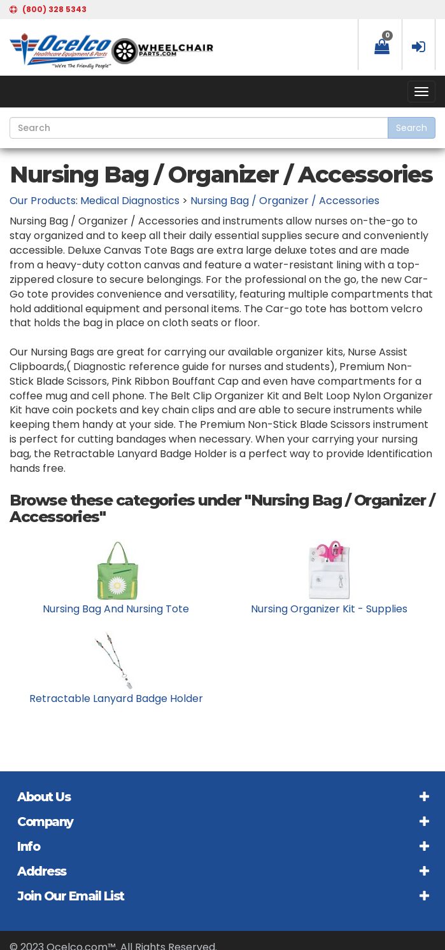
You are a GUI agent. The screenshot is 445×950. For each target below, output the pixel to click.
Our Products (43, 200)
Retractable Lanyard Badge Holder (116, 698)
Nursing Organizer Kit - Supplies (329, 609)
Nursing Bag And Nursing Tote (116, 609)
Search (411, 127)
